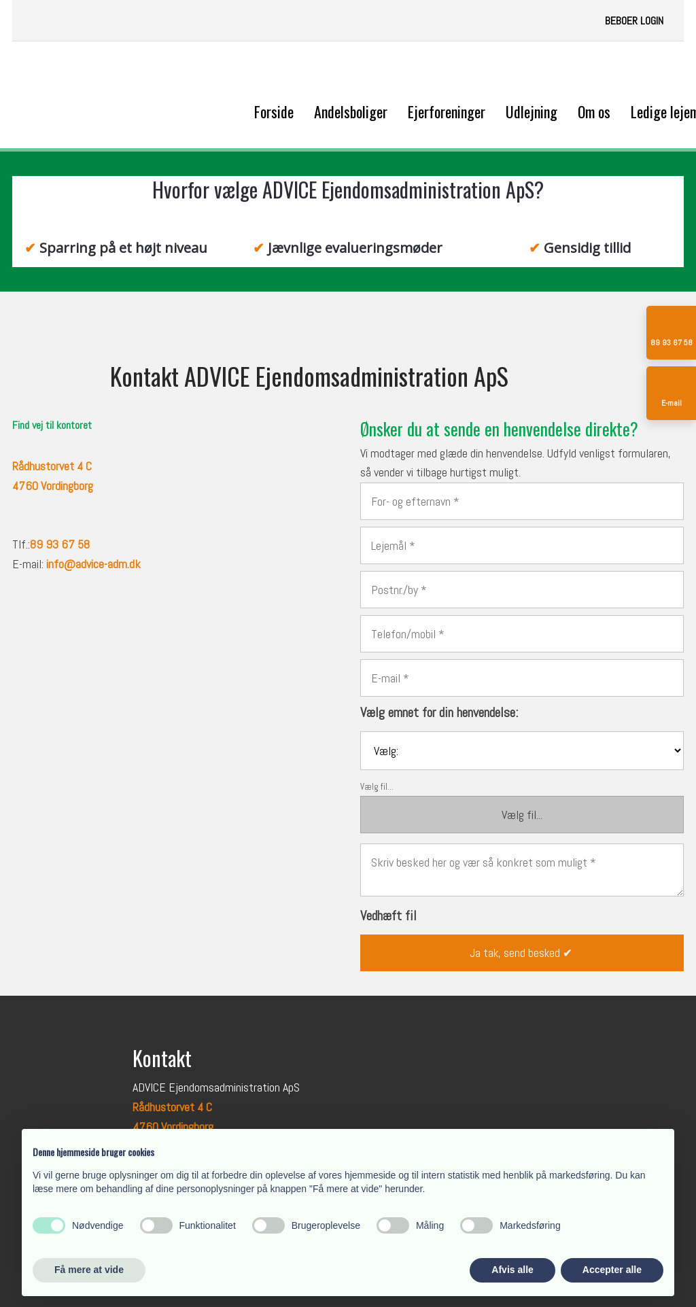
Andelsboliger (350, 111)
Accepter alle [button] (612, 1269)
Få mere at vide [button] (89, 1269)
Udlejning (531, 111)
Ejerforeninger (446, 111)
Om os (594, 111)
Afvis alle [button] (512, 1269)
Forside (274, 111)
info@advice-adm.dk (93, 564)
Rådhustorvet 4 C (172, 1107)
